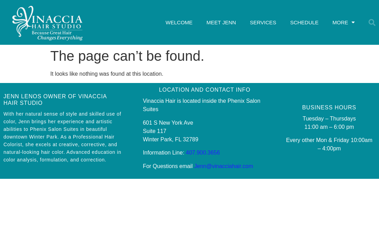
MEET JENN (221, 22)
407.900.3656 (203, 153)
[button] (372, 23)
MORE (343, 22)
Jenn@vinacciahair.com (223, 166)
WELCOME (179, 22)
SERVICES (263, 22)
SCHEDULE (304, 22)
